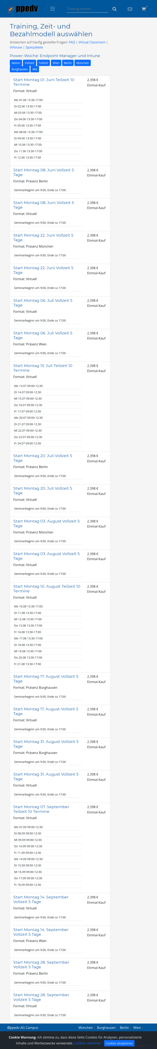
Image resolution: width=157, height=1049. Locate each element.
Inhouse (16, 47)
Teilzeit (43, 63)
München (82, 63)
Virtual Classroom (91, 42)
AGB (81, 1041)
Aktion (16, 63)
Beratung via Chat (143, 1046)
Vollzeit (29, 63)
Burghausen (20, 69)
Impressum (98, 1041)
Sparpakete (34, 47)
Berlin (68, 63)
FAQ (72, 42)
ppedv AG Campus (22, 1027)
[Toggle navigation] (52, 9)
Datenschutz (120, 1041)
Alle (34, 69)
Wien (56, 63)
